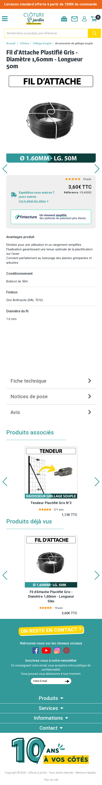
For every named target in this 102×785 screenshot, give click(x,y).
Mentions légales (85, 772)
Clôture (24, 43)
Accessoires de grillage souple (74, 43)
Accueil (10, 43)
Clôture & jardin (37, 772)
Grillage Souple (42, 43)
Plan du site (51, 779)
